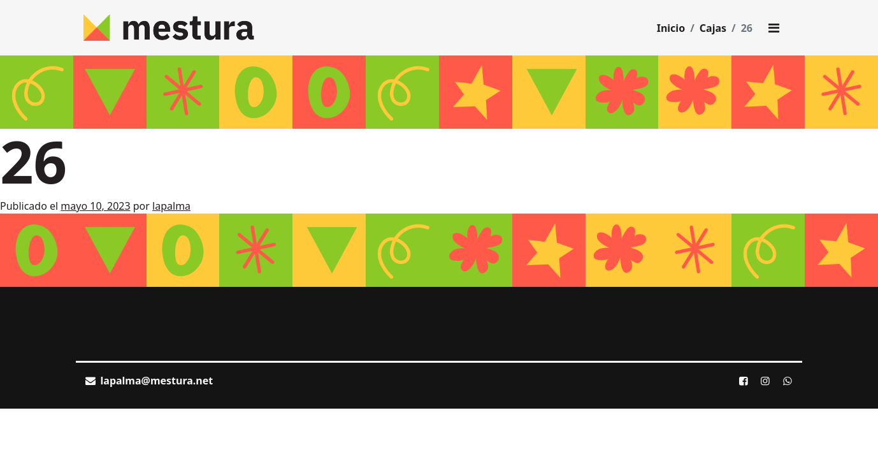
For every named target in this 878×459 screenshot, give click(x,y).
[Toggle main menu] (773, 28)
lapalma (171, 206)
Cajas (713, 28)
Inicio (671, 28)
